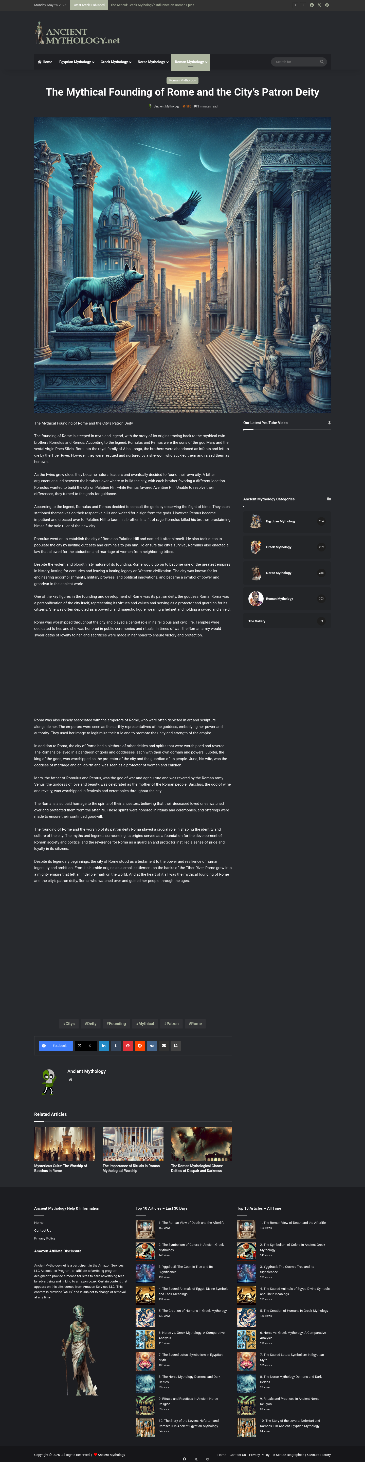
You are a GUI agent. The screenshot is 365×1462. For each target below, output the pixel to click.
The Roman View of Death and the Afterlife (193, 1221)
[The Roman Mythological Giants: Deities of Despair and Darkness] (201, 1142)
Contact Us (42, 1228)
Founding (117, 1024)
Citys (70, 1024)
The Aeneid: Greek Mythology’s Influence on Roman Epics (152, 5)
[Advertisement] (233, 27)
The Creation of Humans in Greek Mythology (194, 1309)
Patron (173, 1024)
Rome (196, 1024)
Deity (92, 1024)
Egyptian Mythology (75, 62)
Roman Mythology (189, 62)
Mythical (146, 1024)
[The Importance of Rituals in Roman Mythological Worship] (133, 1142)
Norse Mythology (151, 62)
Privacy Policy (45, 1236)
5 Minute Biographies (288, 1453)
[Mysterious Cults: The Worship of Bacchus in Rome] (64, 1142)
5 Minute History (319, 1453)
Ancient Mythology (168, 106)
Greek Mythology (114, 62)
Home (45, 62)
